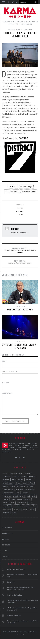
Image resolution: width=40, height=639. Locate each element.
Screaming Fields (29, 191)
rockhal (25, 506)
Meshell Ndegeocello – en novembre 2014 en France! (20, 250)
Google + (20, 214)
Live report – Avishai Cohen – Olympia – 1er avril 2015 (20, 346)
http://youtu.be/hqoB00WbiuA (15, 138)
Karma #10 (10, 582)
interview (30, 486)
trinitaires (6, 512)
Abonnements (7, 533)
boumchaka (6, 476)
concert (20, 480)
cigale (14, 480)
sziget (25, 509)
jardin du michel (8, 489)
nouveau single (26, 186)
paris (12, 502)
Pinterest (20, 211)
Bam (20, 473)
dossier (18, 483)
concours (28, 480)
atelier (5, 473)
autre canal (13, 473)
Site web (5, 382)
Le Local (5, 551)
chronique (6, 480)
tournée (31, 509)
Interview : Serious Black (14, 595)
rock (30, 502)
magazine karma (18, 496)
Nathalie (15, 229)
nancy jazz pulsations (23, 499)
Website (14, 232)
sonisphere (17, 509)
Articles (11, 29)
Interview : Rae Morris (14, 615)
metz (33, 496)
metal (28, 496)
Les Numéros (7, 527)
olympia (5, 502)
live (18, 493)
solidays (33, 506)
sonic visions (7, 509)
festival (32, 483)
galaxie (5, 486)
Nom (4, 361)
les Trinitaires (29, 489)
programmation (21, 502)
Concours (6, 545)
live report (25, 493)
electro (25, 483)
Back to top (20, 634)
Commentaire (7, 393)
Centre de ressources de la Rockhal (24, 476)
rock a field (6, 506)
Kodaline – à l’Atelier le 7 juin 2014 (20, 262)
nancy (13, 499)
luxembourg (7, 496)
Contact (5, 556)
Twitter (20, 208)
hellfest (12, 486)
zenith (14, 512)
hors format (21, 486)
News (18, 29)
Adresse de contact (11, 372)
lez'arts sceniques (8, 493)
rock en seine (17, 506)
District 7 (13, 186)
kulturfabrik (19, 489)
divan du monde (8, 483)
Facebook (20, 204)
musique (5, 499)
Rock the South (11, 191)
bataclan (27, 473)
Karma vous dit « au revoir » (20, 309)
